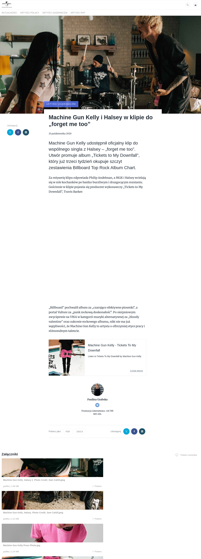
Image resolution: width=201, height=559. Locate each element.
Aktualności (9, 12)
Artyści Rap (78, 12)
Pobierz (43, 477)
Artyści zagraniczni (54, 12)
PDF (68, 423)
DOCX (80, 423)
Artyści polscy (29, 12)
